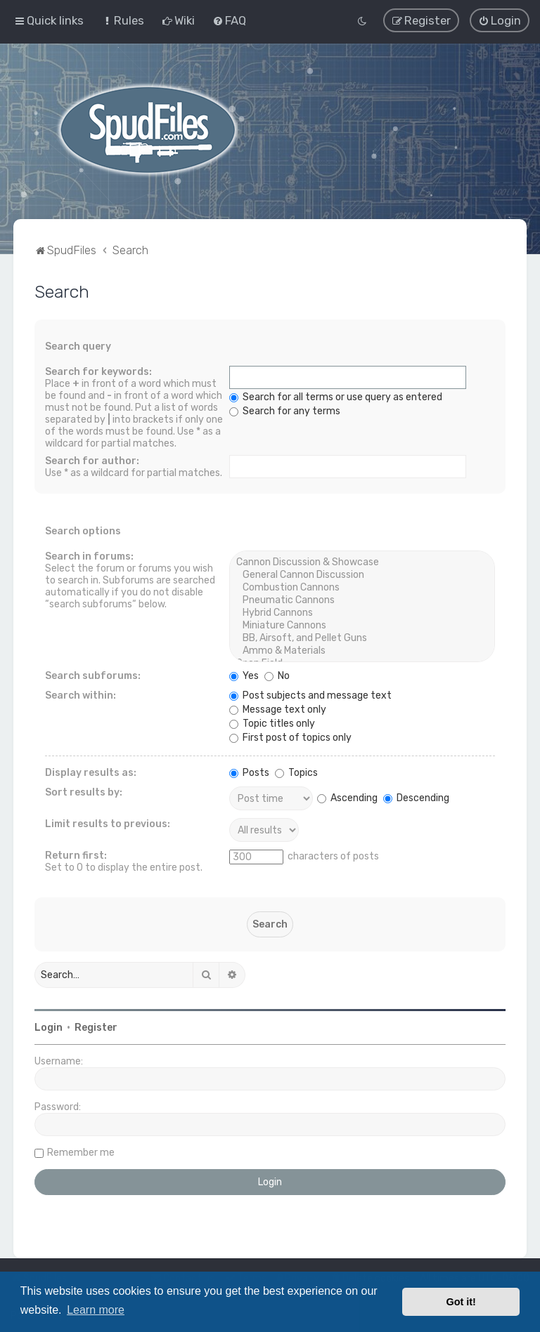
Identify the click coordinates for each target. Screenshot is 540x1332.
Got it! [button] (461, 1301)
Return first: (76, 856)
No (277, 676)
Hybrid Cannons (362, 613)
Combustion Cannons (362, 587)
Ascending (347, 797)
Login (48, 1028)
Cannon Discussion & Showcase (362, 562)
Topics (296, 773)
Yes (244, 676)
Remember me (81, 1153)
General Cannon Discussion (362, 575)
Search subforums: (93, 676)
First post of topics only (290, 738)
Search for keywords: (98, 372)
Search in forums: (89, 556)
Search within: (80, 695)
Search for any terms (284, 411)
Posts (249, 773)
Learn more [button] (95, 1310)
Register (96, 1028)
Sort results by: (83, 792)
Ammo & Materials (362, 651)
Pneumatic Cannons (362, 600)
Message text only (277, 710)
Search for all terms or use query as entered (335, 397)
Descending (416, 797)
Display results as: (90, 773)
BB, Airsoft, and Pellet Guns (362, 638)
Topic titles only (272, 724)
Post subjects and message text (310, 695)
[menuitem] (123, 20)
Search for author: (92, 461)
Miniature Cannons (362, 625)
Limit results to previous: (107, 824)
